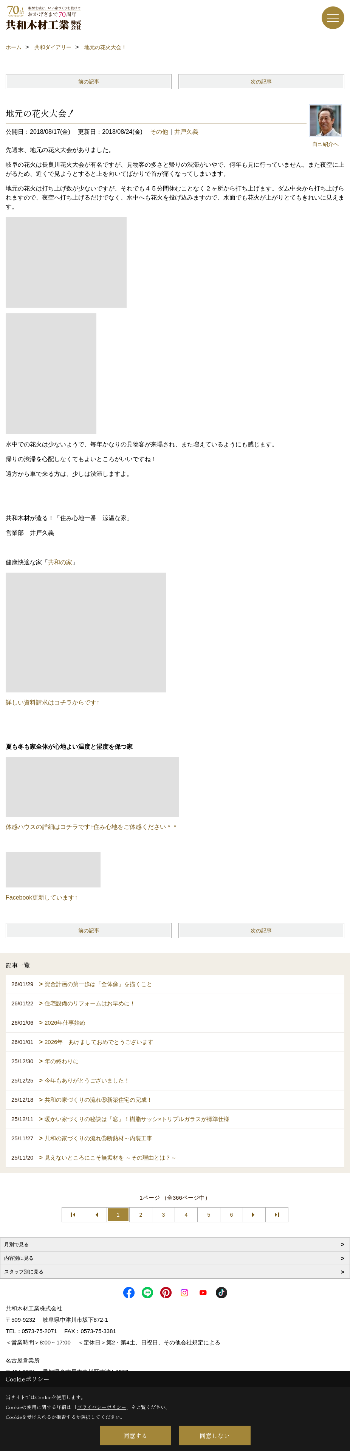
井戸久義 (186, 132)
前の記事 (88, 82)
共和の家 (60, 562)
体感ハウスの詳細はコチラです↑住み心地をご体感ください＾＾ (92, 827)
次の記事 (261, 82)
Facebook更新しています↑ (41, 897)
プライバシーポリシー (101, 1407)
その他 (159, 132)
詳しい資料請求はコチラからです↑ (52, 702)
